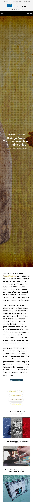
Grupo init (12, 134)
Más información (16, 380)
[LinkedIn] (22, 6)
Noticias (21, 134)
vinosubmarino (16, 404)
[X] (17, 6)
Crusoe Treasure (9, 276)
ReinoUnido (12, 391)
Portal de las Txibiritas (17, 9)
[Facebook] (20, 6)
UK (21, 391)
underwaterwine (16, 395)
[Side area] (27, 13)
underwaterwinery (16, 399)
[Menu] (30, 13)
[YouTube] (25, 6)
